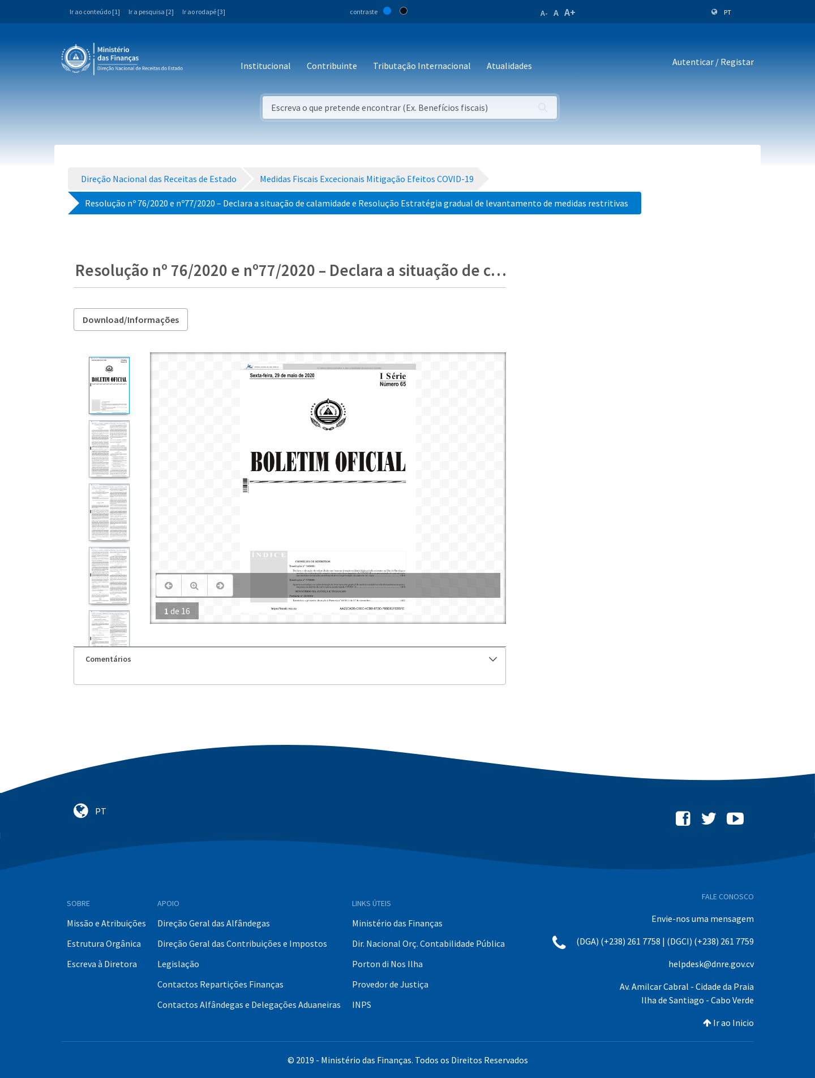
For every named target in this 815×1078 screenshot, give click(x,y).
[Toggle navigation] (201, 62)
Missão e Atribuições (106, 923)
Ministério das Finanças (397, 923)
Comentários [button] (291, 659)
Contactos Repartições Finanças (220, 984)
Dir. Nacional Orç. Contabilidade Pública (428, 943)
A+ (570, 12)
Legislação (178, 963)
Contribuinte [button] (332, 65)
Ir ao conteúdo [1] (95, 11)
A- (544, 13)
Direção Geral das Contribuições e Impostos (242, 943)
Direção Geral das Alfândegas (213, 923)
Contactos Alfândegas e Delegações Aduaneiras (249, 1004)
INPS (361, 1004)
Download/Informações (131, 319)
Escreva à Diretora (102, 963)
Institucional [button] (266, 65)
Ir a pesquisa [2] (151, 11)
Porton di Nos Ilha (387, 963)
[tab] (289, 659)
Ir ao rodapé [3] (203, 11)
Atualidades (509, 65)
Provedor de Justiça (390, 984)
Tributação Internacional (422, 65)
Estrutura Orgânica (104, 943)
